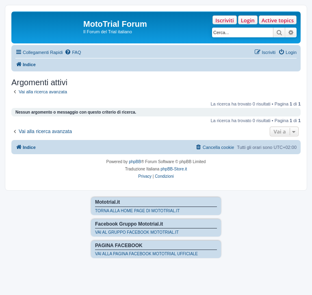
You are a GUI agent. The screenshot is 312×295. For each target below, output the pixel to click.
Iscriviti (224, 20)
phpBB (135, 161)
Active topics (278, 20)
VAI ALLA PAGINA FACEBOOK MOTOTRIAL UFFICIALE (146, 254)
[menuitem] (73, 52)
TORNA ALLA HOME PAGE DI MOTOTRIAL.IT (137, 211)
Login (248, 20)
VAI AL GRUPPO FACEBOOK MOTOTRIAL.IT (137, 232)
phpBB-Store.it (173, 169)
